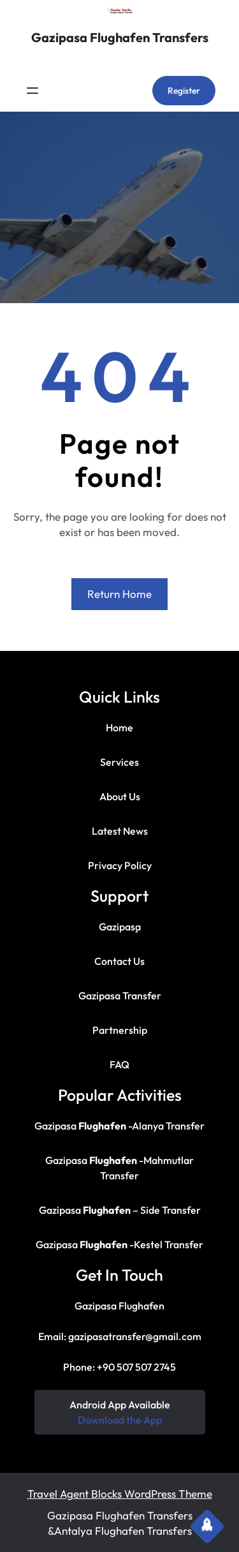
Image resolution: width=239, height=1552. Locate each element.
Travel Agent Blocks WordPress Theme (119, 1493)
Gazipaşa (120, 926)
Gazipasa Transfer (119, 995)
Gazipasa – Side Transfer (120, 1210)
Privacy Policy (120, 865)
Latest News (120, 830)
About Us (119, 796)
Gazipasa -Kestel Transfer (119, 1244)
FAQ (119, 1064)
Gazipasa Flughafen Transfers (119, 37)
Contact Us (119, 961)
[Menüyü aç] (32, 90)
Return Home (119, 594)
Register (184, 90)
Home (119, 727)
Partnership (119, 1030)
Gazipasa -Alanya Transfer (119, 1125)
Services (119, 762)
